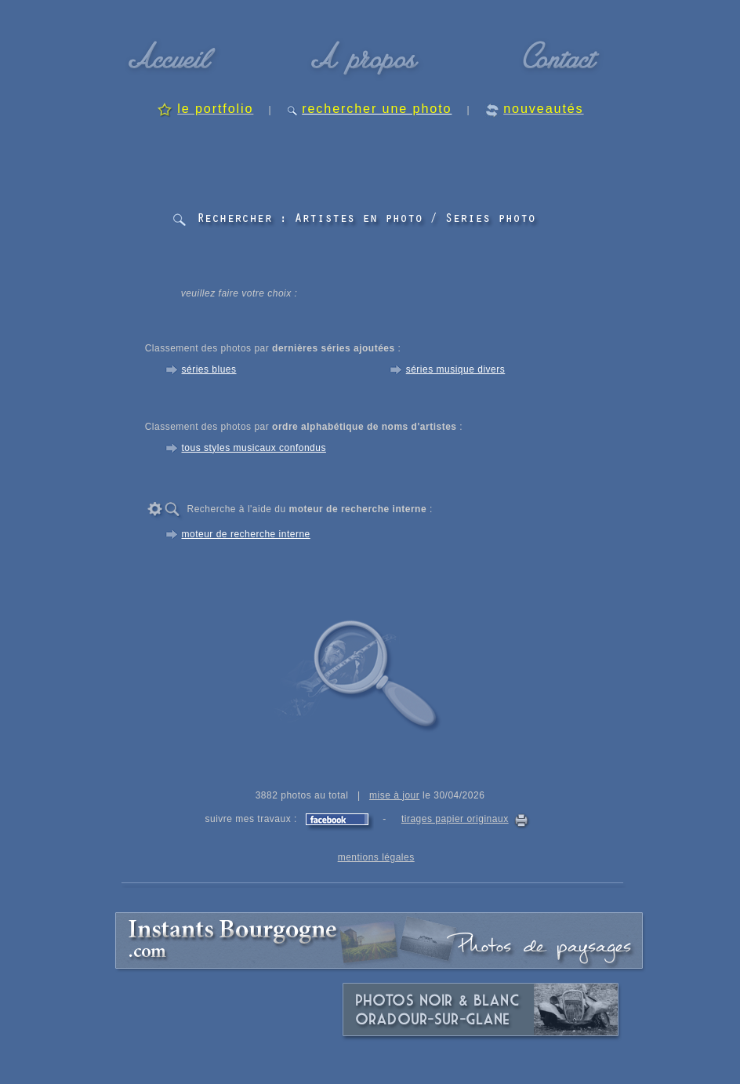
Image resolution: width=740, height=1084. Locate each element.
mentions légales (376, 857)
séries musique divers (456, 369)
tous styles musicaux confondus (254, 447)
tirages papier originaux (455, 818)
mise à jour (394, 795)
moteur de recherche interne (246, 534)
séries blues (209, 369)
